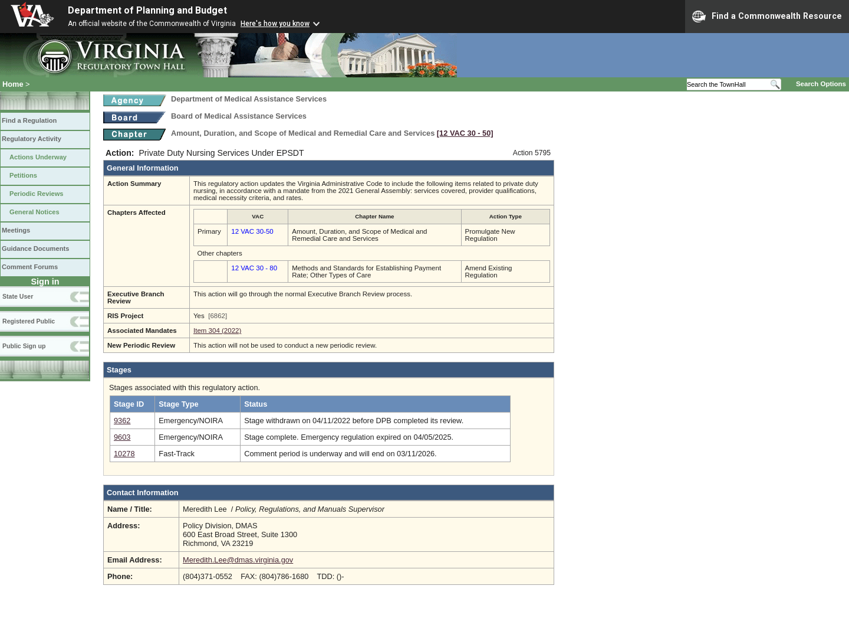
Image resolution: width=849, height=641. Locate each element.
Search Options (821, 83)
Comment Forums (30, 266)
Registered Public (28, 321)
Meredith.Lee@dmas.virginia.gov (238, 559)
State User (17, 296)
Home (13, 84)
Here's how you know (275, 23)
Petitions (23, 175)
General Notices (34, 211)
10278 (124, 453)
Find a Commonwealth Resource (767, 16)
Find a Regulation (29, 120)
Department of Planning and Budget (147, 10)
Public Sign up (23, 345)
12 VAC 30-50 (252, 231)
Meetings (16, 230)
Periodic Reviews (36, 193)
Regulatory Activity (31, 138)
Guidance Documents (35, 248)
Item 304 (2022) (217, 330)
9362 (122, 420)
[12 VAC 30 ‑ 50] (465, 133)
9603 (122, 437)
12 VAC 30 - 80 (254, 268)
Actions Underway (38, 157)
